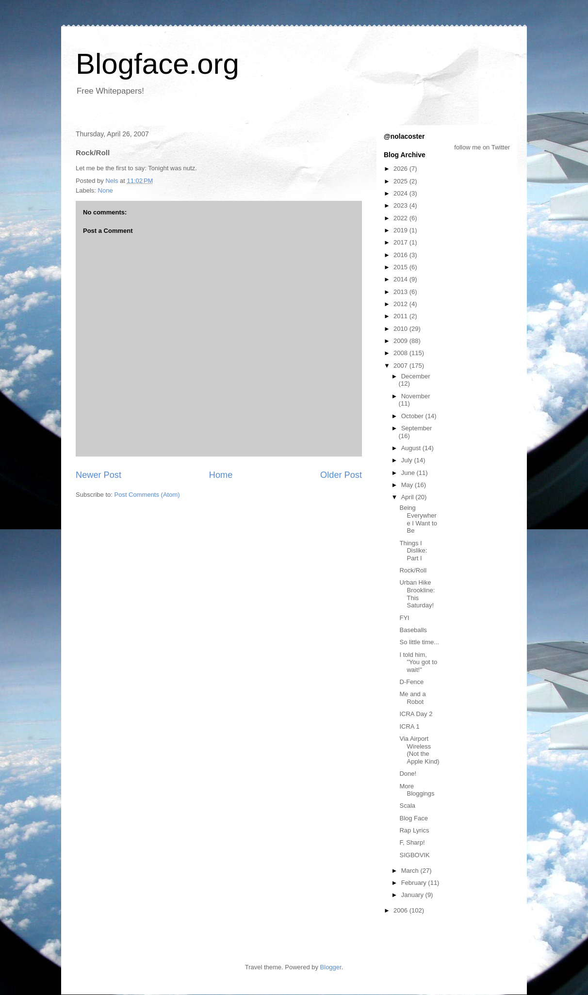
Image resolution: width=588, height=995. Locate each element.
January (413, 894)
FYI (404, 617)
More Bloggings (416, 790)
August (412, 448)
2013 (401, 291)
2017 (401, 242)
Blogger (331, 967)
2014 (401, 279)
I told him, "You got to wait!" (418, 662)
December (415, 376)
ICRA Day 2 (415, 714)
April (408, 497)
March (411, 870)
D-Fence (411, 681)
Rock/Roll (412, 570)
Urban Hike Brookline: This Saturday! (417, 594)
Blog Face (413, 818)
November (415, 396)
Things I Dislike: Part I (413, 550)
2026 (401, 168)
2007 (401, 365)
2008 (401, 353)
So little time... (419, 642)
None (105, 190)
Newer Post (98, 475)
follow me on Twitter (482, 147)
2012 (401, 304)
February (414, 882)
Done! (407, 773)
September (416, 428)
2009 (401, 340)
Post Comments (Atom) (147, 494)
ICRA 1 (409, 726)
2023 (401, 205)
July (407, 460)
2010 (401, 328)
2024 (401, 193)
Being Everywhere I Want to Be (418, 519)
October (413, 416)
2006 (401, 910)
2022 (401, 218)
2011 (401, 316)
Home (221, 475)
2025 (401, 181)
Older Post (341, 475)
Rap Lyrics (414, 830)
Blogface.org (157, 64)
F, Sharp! (412, 842)
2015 (401, 267)
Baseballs (412, 630)
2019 (401, 230)
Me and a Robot (412, 697)
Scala (407, 805)
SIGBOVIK (414, 855)
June (409, 472)
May (408, 485)
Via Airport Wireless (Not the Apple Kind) (419, 750)
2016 (401, 255)
